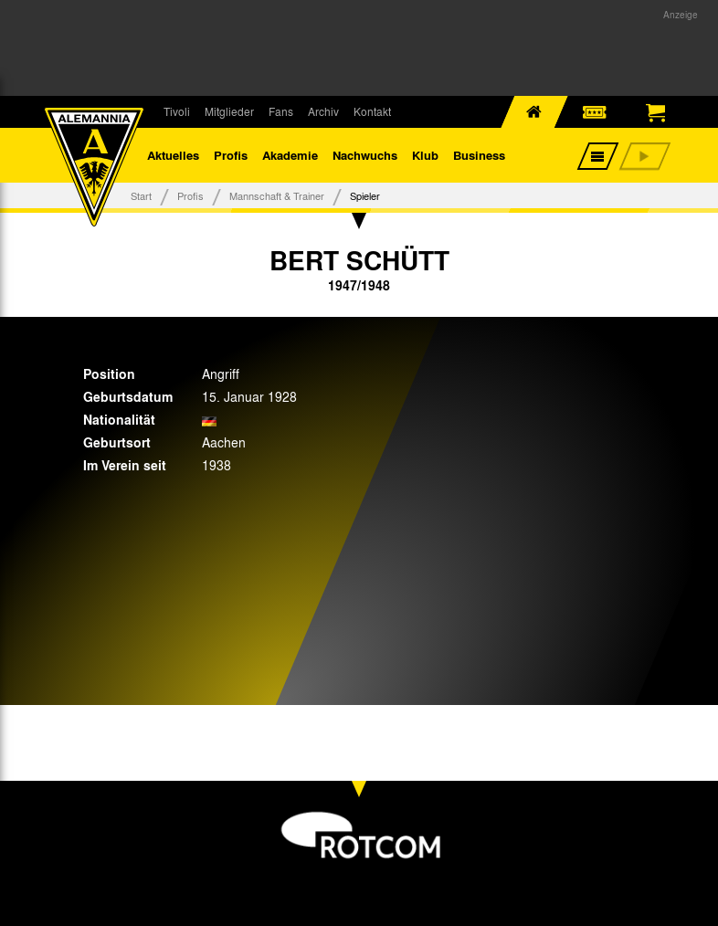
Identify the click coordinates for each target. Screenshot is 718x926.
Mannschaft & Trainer (276, 195)
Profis (231, 154)
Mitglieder (229, 111)
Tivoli (177, 111)
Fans (281, 111)
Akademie (290, 154)
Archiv (323, 111)
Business (479, 154)
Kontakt (372, 111)
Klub (425, 154)
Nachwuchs (365, 154)
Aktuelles (173, 154)
